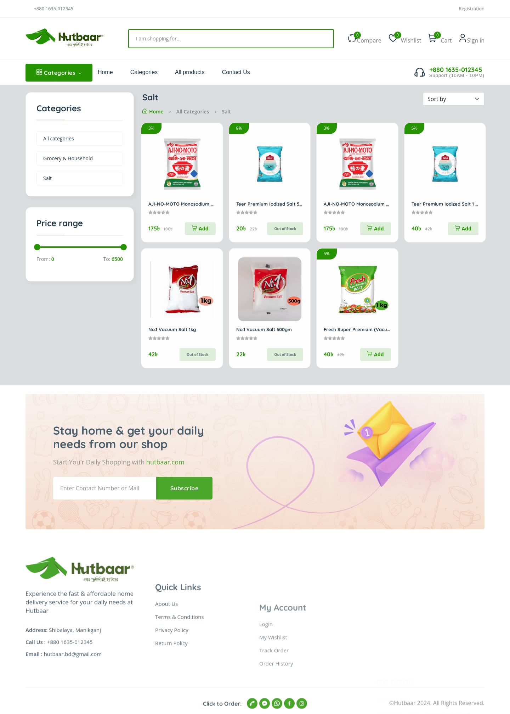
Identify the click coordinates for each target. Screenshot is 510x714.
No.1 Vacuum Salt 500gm (264, 329)
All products (190, 72)
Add (200, 228)
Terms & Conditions (179, 698)
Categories (58, 72)
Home (105, 72)
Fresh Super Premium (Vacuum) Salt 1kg (369, 329)
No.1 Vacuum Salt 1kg (172, 329)
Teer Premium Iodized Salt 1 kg (446, 204)
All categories (58, 138)
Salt (47, 178)
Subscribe (184, 488)
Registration (471, 8)
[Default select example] (453, 99)
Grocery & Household (68, 158)
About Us (166, 685)
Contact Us (236, 72)
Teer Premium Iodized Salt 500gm (274, 204)
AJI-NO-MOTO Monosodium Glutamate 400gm (199, 204)
